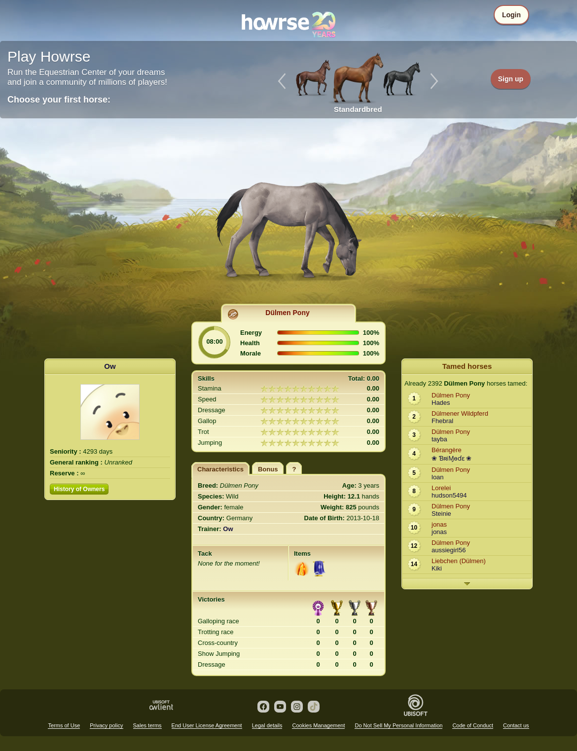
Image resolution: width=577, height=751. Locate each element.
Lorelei (441, 488)
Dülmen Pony (287, 313)
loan (438, 477)
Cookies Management (318, 725)
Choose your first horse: (58, 100)
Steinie (441, 513)
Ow (109, 366)
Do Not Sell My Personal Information (398, 725)
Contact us (516, 725)
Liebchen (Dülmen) (459, 561)
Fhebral (442, 421)
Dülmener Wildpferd (460, 413)
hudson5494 (449, 495)
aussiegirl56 (449, 550)
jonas (439, 524)
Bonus (268, 469)
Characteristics (220, 469)
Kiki (437, 568)
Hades (441, 402)
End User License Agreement (207, 725)
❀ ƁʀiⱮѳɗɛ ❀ (451, 458)
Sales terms (147, 725)
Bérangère (447, 450)
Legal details (267, 725)
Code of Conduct (472, 725)
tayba (439, 439)
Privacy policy (106, 725)
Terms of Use (64, 725)
